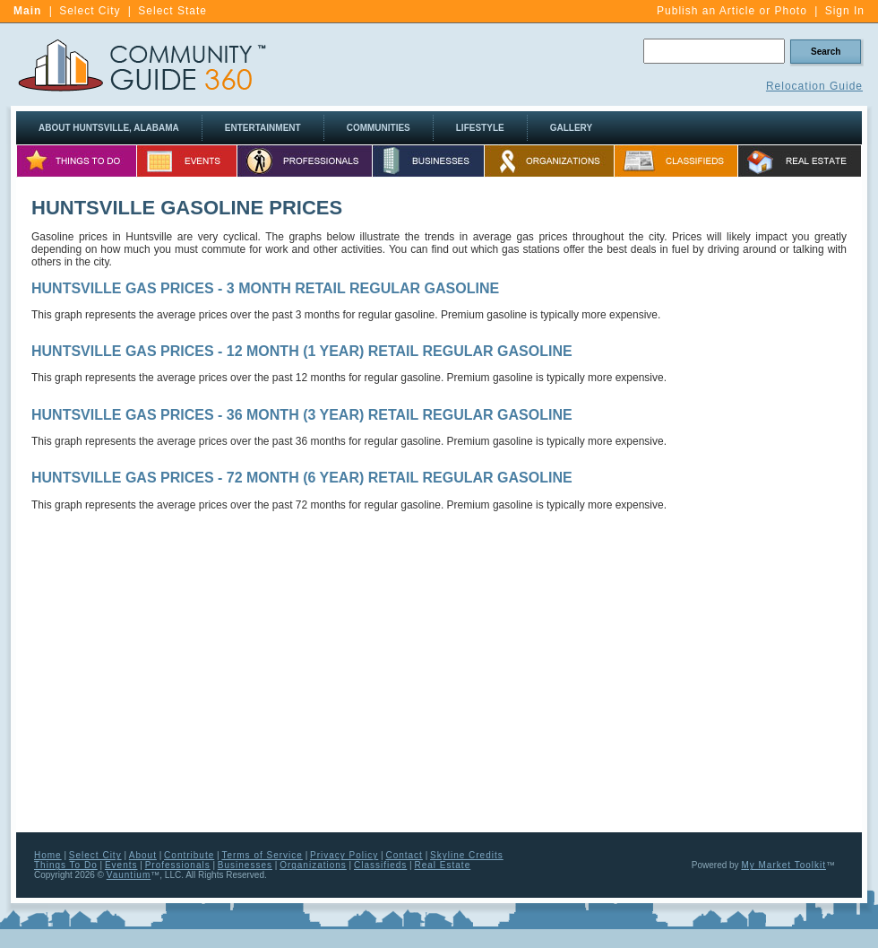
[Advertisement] (779, 548)
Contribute (189, 855)
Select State (172, 10)
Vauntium (129, 875)
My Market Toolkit (783, 865)
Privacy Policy (344, 855)
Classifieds (380, 865)
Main (27, 10)
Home (48, 855)
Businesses (245, 865)
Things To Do (66, 865)
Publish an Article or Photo (732, 10)
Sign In (845, 10)
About (143, 855)
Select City (89, 10)
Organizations (313, 865)
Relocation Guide (814, 86)
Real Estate (443, 865)
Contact (403, 855)
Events (121, 865)
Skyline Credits (467, 855)
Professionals (178, 865)
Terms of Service (261, 855)
